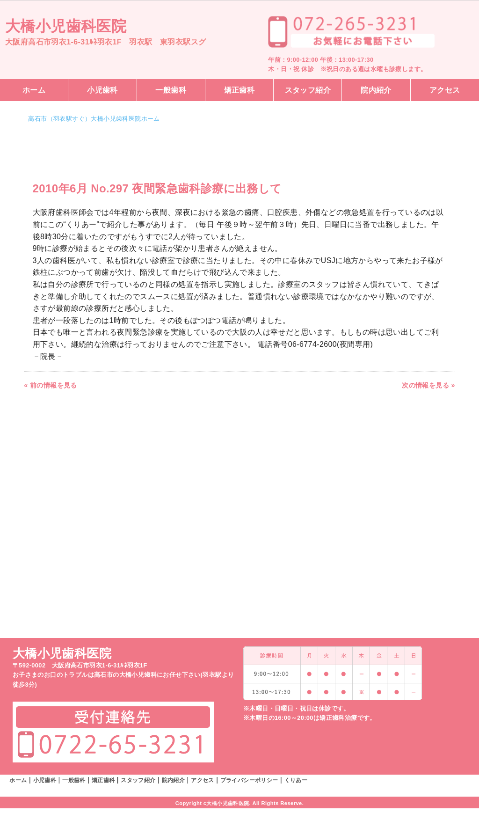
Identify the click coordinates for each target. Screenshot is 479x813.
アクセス (444, 90)
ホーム (33, 90)
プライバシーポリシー (249, 780)
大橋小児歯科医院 (65, 26)
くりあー (296, 780)
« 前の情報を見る (50, 385)
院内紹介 (376, 90)
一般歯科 (170, 90)
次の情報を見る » (428, 385)
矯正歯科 (239, 90)
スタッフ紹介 (308, 90)
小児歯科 (102, 90)
